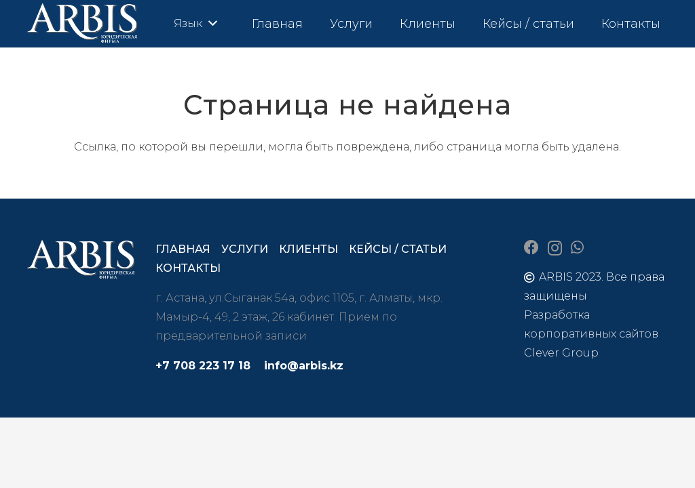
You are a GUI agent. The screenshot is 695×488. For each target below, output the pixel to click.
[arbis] (82, 23)
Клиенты (308, 249)
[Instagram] (555, 248)
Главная (182, 249)
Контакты (188, 268)
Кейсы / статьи (398, 249)
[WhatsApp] (577, 247)
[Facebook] (531, 247)
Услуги (244, 249)
